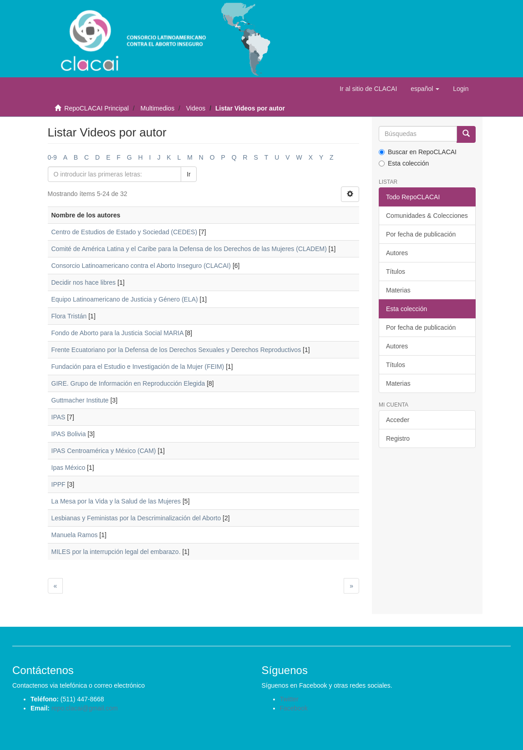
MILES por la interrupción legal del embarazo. (116, 551)
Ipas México (68, 467)
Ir (189, 174)
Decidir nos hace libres (83, 282)
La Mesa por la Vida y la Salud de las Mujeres (116, 501)
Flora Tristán (69, 316)
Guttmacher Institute (80, 400)
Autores (397, 253)
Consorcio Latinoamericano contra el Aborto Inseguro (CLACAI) (141, 265)
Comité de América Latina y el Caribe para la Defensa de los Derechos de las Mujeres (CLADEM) (189, 248)
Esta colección (404, 163)
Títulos (395, 271)
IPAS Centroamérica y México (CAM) (103, 450)
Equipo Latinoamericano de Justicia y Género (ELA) (124, 299)
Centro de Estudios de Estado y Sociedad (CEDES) (124, 232)
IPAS (58, 417)
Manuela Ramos (74, 535)
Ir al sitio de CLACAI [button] (368, 88)
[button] (425, 88)
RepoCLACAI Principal (96, 108)
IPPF (58, 484)
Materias (398, 290)
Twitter (289, 699)
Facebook (294, 708)
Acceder (397, 419)
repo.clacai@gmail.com (84, 708)
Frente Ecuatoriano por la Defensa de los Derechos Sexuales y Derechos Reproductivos (176, 349)
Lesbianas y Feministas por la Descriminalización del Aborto (136, 518)
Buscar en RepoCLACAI (418, 152)
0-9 (52, 157)
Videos (196, 108)
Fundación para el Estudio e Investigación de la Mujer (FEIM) (137, 366)
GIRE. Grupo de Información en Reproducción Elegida (128, 383)
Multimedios (157, 108)
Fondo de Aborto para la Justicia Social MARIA (117, 333)
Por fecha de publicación (421, 234)
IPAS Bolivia (68, 434)
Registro (398, 438)
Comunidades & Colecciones (427, 215)
